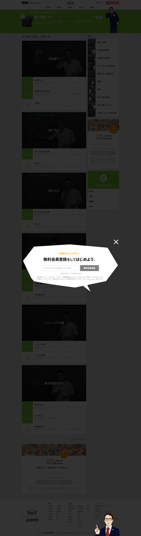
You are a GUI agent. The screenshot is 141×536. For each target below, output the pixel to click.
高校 (70, 504)
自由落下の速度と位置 (41, 91)
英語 (48, 7)
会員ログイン (99, 2)
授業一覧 (97, 516)
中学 (49, 504)
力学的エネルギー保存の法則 (106, 113)
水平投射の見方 (54, 251)
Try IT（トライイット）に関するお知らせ (107, 519)
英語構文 (71, 509)
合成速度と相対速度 (103, 58)
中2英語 (50, 509)
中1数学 (50, 514)
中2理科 (58, 509)
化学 (79, 516)
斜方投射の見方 (54, 383)
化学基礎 (80, 509)
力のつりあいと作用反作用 (106, 66)
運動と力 (90, 36)
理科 (70, 7)
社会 (81, 7)
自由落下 (54, 58)
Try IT (70, 2)
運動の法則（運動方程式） (106, 74)
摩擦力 (99, 81)
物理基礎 (80, 506)
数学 (59, 7)
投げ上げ (54, 190)
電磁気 (91, 201)
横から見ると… (39, 404)
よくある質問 (99, 513)
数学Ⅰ (71, 511)
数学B (70, 521)
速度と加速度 (101, 42)
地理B (79, 526)
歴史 (57, 516)
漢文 (88, 509)
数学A (70, 519)
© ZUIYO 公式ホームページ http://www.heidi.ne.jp (57, 533)
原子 (90, 206)
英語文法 (71, 506)
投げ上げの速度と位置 (41, 212)
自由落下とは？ (39, 80)
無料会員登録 (112, 3)
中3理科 (58, 511)
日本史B (80, 521)
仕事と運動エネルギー (104, 105)
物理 (79, 514)
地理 (57, 514)
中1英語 (50, 506)
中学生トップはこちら (35, 2)
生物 (79, 519)
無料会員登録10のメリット (103, 506)
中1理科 (58, 506)
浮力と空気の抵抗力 (103, 97)
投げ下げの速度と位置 (41, 151)
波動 (90, 196)
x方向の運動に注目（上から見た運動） (47, 283)
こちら (70, 489)
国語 (92, 7)
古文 (88, 506)
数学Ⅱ (71, 514)
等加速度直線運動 (103, 50)
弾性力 (99, 89)
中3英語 (50, 511)
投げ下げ (54, 130)
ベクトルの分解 (54, 322)
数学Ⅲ (71, 516)
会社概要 (97, 508)
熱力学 (91, 191)
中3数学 (50, 519)
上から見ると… (39, 415)
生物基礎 (80, 511)
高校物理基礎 (103, 185)
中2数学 (50, 516)
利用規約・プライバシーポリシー (57, 487)
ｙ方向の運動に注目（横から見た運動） (47, 272)
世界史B (80, 524)
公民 (57, 519)
